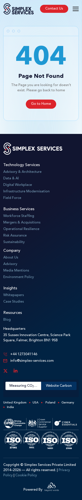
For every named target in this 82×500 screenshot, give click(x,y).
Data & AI (11, 178)
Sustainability (14, 242)
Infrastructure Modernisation (26, 191)
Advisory (10, 264)
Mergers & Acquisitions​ (21, 222)
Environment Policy (18, 277)
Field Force (12, 198)
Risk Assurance (15, 235)
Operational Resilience (21, 229)
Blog (7, 320)
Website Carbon (59, 386)
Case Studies (13, 301)
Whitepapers (13, 295)
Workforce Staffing (18, 216)
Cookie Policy (26, 475)
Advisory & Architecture (22, 172)
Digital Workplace (17, 185)
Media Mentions (16, 270)
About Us (10, 257)
